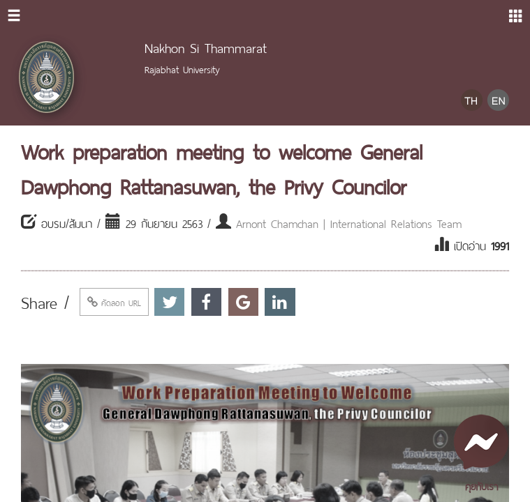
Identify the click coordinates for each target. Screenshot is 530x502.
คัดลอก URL (114, 302)
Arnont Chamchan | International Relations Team (349, 222)
